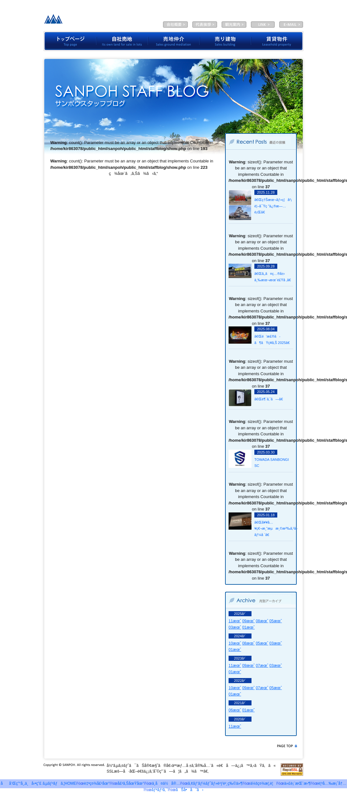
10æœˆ (235, 643)
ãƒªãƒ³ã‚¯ (160, 790)
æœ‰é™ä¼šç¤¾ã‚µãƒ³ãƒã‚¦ (91, 20)
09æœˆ (248, 621)
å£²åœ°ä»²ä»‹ (174, 41)
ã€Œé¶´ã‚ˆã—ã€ (270, 399)
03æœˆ (235, 627)
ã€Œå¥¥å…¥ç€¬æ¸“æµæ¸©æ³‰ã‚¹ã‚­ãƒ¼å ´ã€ (273, 528)
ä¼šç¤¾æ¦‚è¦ (175, 24)
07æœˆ (262, 665)
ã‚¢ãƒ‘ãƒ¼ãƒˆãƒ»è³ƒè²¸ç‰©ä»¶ (215, 783)
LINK (262, 24)
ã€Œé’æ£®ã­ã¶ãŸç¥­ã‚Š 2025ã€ (273, 339)
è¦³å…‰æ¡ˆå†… (234, 24)
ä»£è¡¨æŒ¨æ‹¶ (205, 24)
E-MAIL (291, 24)
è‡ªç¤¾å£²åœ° (122, 41)
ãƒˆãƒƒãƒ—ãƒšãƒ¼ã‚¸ (69, 41)
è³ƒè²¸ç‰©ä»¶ (277, 41)
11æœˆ (235, 621)
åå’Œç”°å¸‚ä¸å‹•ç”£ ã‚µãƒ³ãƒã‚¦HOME (38, 783)
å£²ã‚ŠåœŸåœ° (130, 783)
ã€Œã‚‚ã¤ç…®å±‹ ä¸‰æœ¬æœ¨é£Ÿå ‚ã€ (273, 277)
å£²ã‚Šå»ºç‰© (225, 41)
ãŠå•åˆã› (189, 790)
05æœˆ (275, 621)
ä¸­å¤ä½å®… (166, 783)
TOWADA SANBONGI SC (271, 463)
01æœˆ (248, 627)
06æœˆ (235, 710)
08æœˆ (262, 621)
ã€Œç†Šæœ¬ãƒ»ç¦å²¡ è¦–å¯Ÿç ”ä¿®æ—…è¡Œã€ (273, 206)
